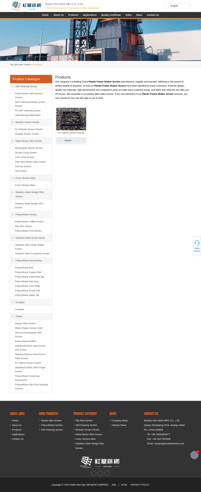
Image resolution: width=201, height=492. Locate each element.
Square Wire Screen (25, 323)
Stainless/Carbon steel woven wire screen (30, 347)
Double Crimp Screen (26, 152)
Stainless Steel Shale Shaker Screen (30, 247)
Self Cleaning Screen (52, 429)
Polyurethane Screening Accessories (27, 378)
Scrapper (18, 302)
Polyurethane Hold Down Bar (30, 276)
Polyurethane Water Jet (27, 295)
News (139, 15)
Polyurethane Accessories (27, 260)
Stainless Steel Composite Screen (32, 253)
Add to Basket (82, 140)
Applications (90, 15)
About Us (59, 15)
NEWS (113, 413)
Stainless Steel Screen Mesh (28, 238)
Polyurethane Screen (24, 214)
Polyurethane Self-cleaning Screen (28, 95)
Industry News (119, 425)
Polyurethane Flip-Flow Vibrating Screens (31, 386)
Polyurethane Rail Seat (26, 281)
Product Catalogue (26, 79)
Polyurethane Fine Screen (28, 230)
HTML (124, 484)
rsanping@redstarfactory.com (169, 443)
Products (73, 15)
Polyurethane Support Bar (28, 272)
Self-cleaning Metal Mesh (28, 115)
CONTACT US (151, 413)
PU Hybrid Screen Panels (71, 132)
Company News (120, 420)
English (174, 5)
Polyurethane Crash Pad (27, 290)
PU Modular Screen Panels (29, 129)
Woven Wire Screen (51, 420)
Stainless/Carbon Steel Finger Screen (30, 369)
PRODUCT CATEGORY (85, 413)
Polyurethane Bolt (24, 267)
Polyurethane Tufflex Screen (29, 221)
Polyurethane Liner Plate (27, 286)
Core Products (48, 413)
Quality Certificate (111, 15)
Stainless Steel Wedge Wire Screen (28, 194)
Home (45, 15)
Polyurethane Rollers (25, 341)
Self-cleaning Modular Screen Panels (30, 104)
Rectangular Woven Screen (29, 148)
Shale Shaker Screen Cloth (29, 328)
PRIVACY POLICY (140, 484)
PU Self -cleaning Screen (27, 110)
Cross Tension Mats (24, 178)
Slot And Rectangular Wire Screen (28, 334)
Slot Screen (21, 171)
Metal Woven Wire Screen (27, 141)
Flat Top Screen (23, 166)
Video (128, 15)
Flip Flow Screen (23, 226)
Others (17, 316)
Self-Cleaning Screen (24, 86)
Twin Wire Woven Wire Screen (30, 161)
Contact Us (153, 15)
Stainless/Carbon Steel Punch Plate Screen (30, 356)
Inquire (67, 140)
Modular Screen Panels (25, 122)
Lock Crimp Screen (24, 157)
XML (114, 484)
